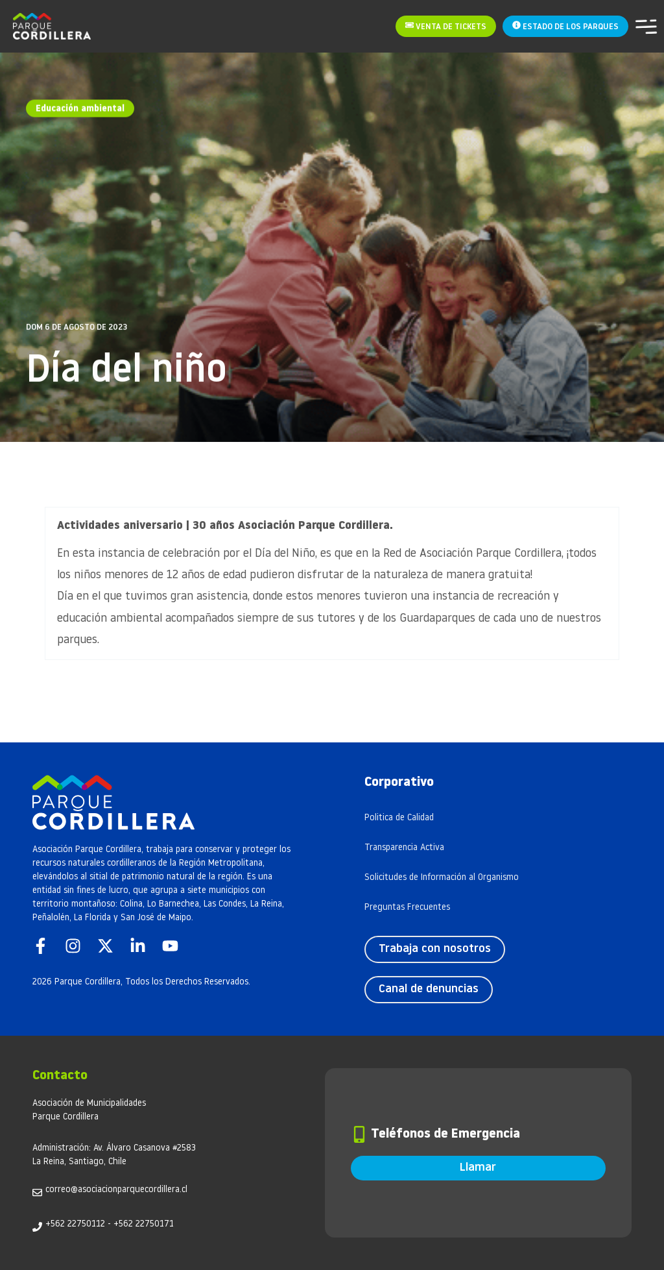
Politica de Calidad (399, 818)
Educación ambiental (80, 106)
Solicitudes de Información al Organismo (441, 878)
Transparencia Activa (404, 848)
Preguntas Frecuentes (407, 907)
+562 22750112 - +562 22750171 (109, 1224)
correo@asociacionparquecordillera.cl (116, 1190)
